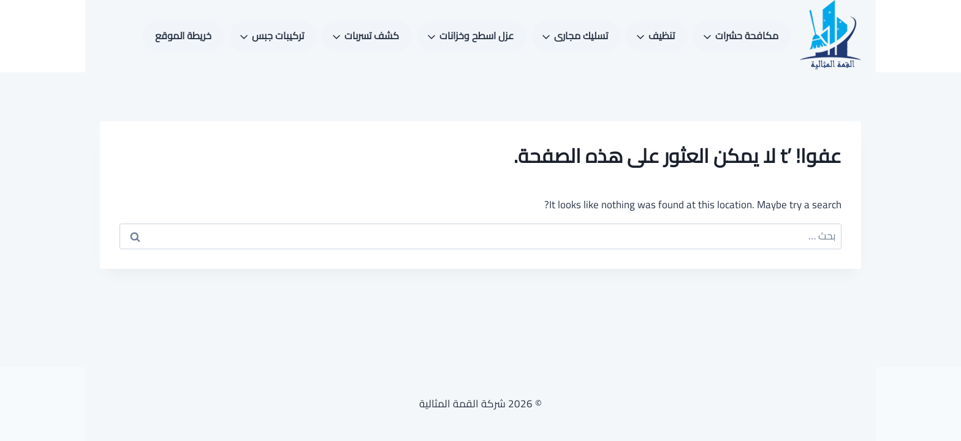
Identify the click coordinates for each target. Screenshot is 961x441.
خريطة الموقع (183, 35)
